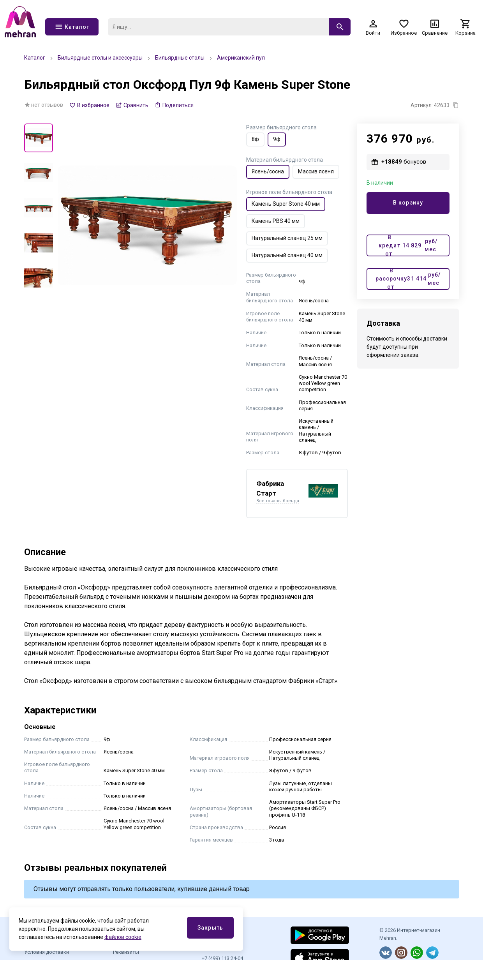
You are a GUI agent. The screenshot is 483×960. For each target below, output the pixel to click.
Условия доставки (46, 952)
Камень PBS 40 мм (276, 221)
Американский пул (241, 58)
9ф (276, 139)
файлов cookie (122, 937)
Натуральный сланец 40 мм (287, 255)
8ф (255, 139)
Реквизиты (126, 952)
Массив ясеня (316, 171)
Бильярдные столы (179, 58)
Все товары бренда (277, 501)
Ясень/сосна (268, 171)
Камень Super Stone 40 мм (286, 204)
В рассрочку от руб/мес (408, 279)
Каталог (34, 58)
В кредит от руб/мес (408, 245)
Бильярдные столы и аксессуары (100, 58)
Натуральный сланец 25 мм (287, 238)
